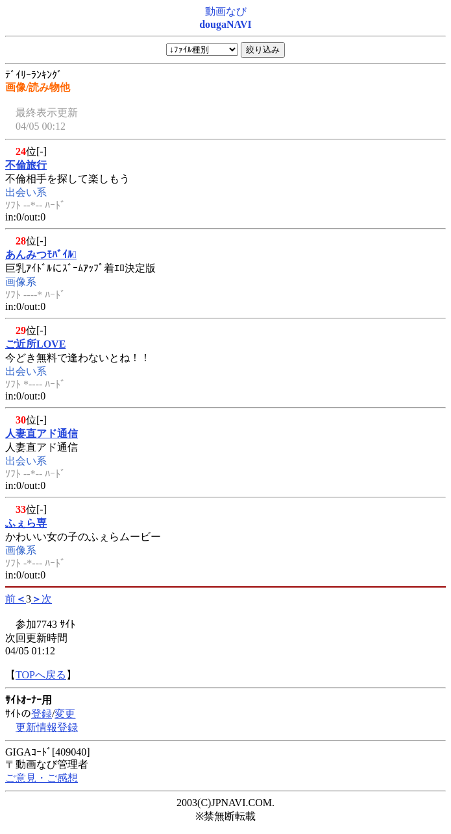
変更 (65, 713)
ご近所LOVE (35, 344)
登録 (41, 713)
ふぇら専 (26, 523)
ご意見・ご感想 (41, 777)
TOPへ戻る (41, 674)
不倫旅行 (26, 165)
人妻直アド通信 (41, 433)
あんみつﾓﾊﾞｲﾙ (41, 254)
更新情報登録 (47, 727)
